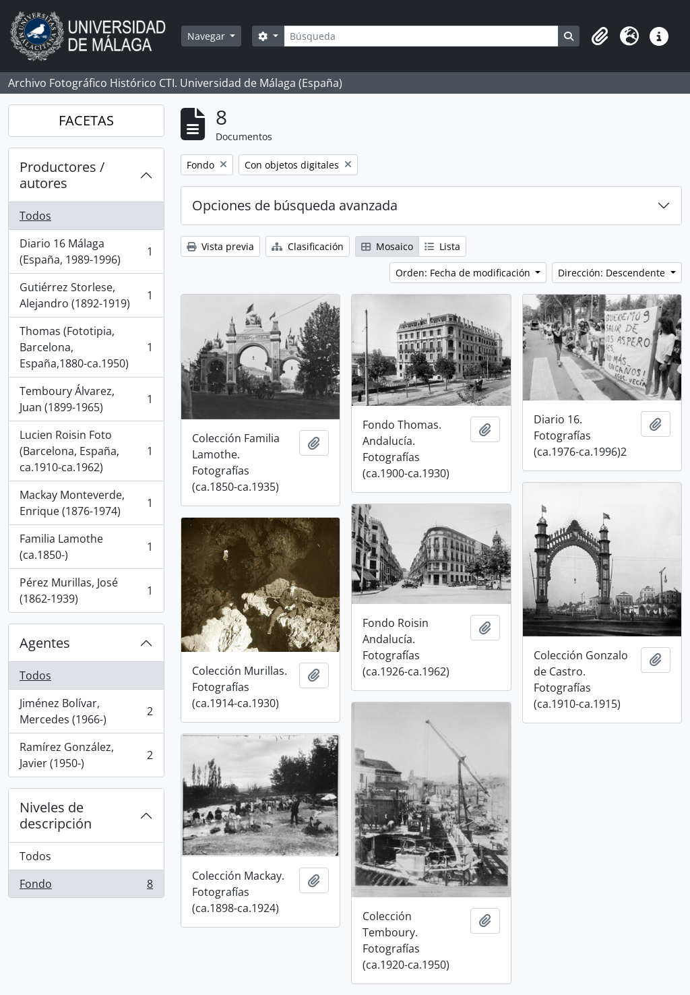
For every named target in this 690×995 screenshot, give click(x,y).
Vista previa (220, 246)
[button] (600, 36)
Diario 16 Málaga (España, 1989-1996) (86, 251)
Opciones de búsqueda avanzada (295, 205)
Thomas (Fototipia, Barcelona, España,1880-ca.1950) (86, 347)
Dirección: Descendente (613, 272)
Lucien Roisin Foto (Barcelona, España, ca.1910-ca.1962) (86, 451)
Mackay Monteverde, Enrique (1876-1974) (86, 502)
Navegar (207, 36)
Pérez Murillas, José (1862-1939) (86, 590)
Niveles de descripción (56, 815)
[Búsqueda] (421, 36)
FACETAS (86, 120)
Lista (442, 246)
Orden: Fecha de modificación (464, 272)
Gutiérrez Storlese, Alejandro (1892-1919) (86, 295)
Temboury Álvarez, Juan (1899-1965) (86, 399)
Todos (35, 215)
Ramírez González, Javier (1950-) (86, 755)
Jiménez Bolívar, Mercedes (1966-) (86, 711)
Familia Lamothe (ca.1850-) (86, 546)
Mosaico (387, 246)
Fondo (86, 886)
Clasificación (308, 246)
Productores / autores (62, 175)
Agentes (45, 643)
